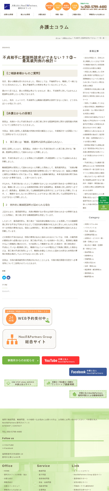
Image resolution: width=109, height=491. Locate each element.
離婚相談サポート (81, 447)
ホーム (58, 38)
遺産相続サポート (81, 432)
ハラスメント (89, 228)
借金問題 (88, 252)
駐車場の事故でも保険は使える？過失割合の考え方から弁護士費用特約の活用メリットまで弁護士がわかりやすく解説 (93, 152)
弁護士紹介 (8, 432)
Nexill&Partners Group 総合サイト (88, 428)
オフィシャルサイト (82, 424)
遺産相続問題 (44, 432)
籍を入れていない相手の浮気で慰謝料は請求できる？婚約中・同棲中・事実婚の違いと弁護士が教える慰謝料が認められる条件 (93, 183)
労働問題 (88, 259)
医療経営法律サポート (82, 443)
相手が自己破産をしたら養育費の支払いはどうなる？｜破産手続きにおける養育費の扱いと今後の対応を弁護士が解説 (93, 201)
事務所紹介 (8, 435)
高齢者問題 (43, 439)
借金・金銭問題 (45, 435)
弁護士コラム (67, 38)
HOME (7, 424)
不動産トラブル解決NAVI (84, 439)
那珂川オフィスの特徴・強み (15, 428)
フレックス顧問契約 (47, 450)
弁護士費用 (43, 458)
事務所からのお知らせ (13, 443)
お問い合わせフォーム (13, 460)
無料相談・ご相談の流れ (48, 454)
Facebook (8, 401)
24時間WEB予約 (10, 450)
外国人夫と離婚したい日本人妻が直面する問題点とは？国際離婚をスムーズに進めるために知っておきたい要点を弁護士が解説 (93, 79)
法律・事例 (89, 266)
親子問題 (42, 428)
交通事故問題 (89, 235)
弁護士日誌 (89, 262)
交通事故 (42, 443)
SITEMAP (6, 379)
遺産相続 (88, 273)
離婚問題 (88, 276)
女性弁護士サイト (81, 435)
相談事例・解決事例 (92, 270)
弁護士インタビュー (12, 439)
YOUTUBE (9, 398)
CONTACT (17, 379)
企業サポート (44, 447)
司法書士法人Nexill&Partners (85, 454)
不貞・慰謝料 (89, 231)
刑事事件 (88, 256)
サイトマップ (9, 464)
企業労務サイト (80, 450)
